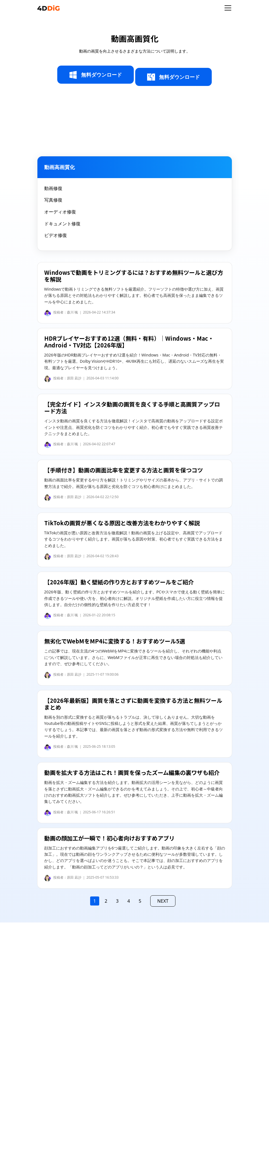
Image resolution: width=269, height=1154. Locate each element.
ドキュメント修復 (62, 224)
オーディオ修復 (60, 212)
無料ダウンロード (95, 75)
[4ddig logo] (48, 8)
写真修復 (53, 200)
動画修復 (53, 188)
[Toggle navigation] (228, 8)
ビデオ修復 (55, 235)
